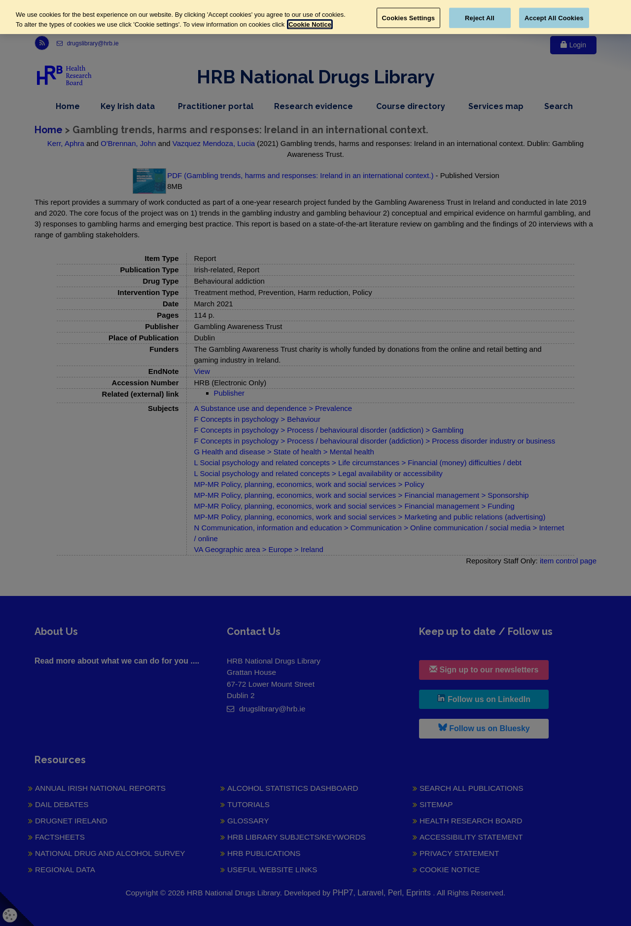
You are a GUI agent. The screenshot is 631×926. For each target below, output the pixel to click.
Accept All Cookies (554, 17)
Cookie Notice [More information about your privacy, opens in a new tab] (309, 24)
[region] (315, 17)
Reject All (479, 17)
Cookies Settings (408, 17)
